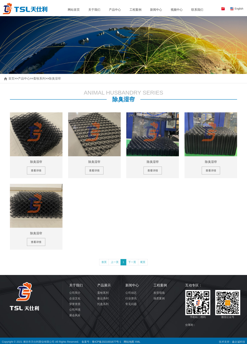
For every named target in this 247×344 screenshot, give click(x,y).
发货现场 (159, 292)
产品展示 (104, 285)
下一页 (132, 262)
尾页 (142, 262)
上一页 (115, 262)
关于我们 (94, 9)
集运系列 (103, 298)
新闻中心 (156, 9)
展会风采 (74, 315)
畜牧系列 (39, 78)
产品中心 (115, 9)
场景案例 (159, 298)
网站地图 (129, 341)
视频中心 (177, 9)
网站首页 (74, 9)
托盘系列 (103, 304)
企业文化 (74, 298)
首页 (11, 78)
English (239, 8)
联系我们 (197, 9)
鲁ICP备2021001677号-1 (106, 341)
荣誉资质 (74, 304)
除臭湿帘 (55, 78)
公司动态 (131, 292)
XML (137, 341)
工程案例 (135, 9)
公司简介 (74, 292)
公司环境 (74, 309)
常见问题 (131, 304)
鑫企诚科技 (238, 341)
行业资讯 (131, 298)
